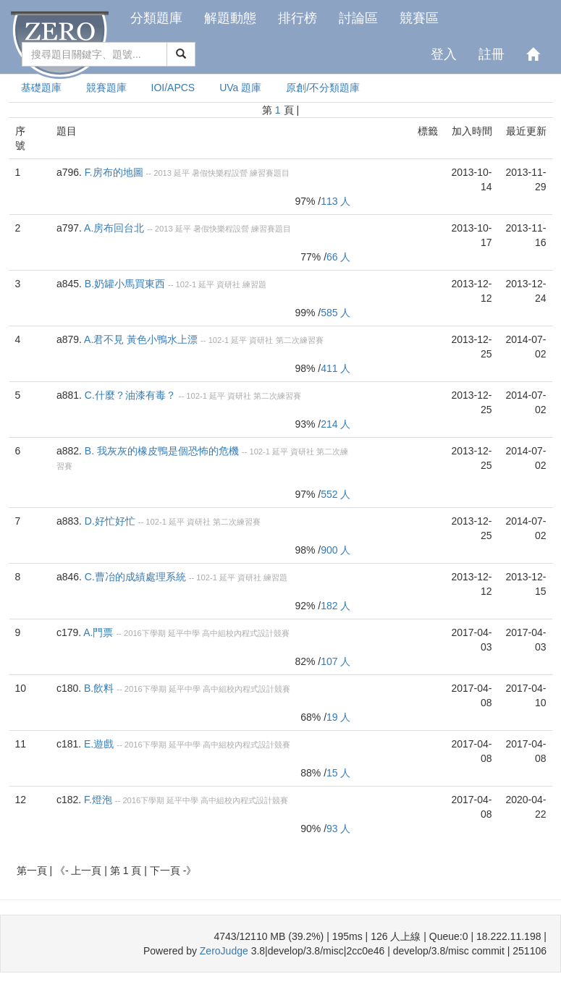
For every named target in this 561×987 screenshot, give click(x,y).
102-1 (186, 284)
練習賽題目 (270, 173)
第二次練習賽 (300, 340)
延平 (182, 173)
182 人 (335, 605)
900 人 (335, 550)
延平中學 (184, 633)
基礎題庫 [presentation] (41, 87)
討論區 (358, 18)
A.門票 (98, 632)
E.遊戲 (99, 744)
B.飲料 (99, 688)
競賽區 (419, 18)
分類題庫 (156, 18)
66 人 (338, 257)
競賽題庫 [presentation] (106, 87)
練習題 (254, 284)
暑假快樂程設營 (220, 173)
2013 (162, 173)
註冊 (491, 54)
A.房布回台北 (114, 228)
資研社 (228, 284)
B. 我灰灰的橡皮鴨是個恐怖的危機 (162, 451)
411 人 (335, 368)
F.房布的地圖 (114, 172)
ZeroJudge (224, 951)
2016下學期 (145, 633)
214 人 (335, 424)
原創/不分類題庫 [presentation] (323, 87)
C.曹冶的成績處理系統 (135, 577)
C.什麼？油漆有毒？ (130, 395)
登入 (444, 54)
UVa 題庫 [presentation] (240, 87)
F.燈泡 (98, 799)
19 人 (338, 717)
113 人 (335, 201)
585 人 (335, 312)
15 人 (338, 773)
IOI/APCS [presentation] (173, 87)
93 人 (338, 828)
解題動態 (230, 18)
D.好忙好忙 (110, 521)
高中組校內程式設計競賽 (246, 633)
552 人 (335, 494)
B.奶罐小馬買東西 (125, 283)
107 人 (335, 661)
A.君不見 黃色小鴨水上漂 (141, 339)
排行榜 (297, 18)
